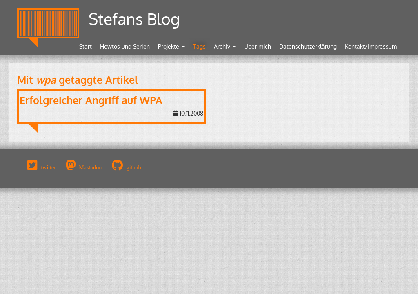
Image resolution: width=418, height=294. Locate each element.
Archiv (225, 46)
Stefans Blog (134, 19)
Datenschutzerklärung (308, 46)
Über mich (257, 46)
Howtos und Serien (125, 46)
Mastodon (90, 167)
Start (85, 46)
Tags (199, 46)
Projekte (171, 46)
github (134, 167)
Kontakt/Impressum (371, 46)
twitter (48, 167)
